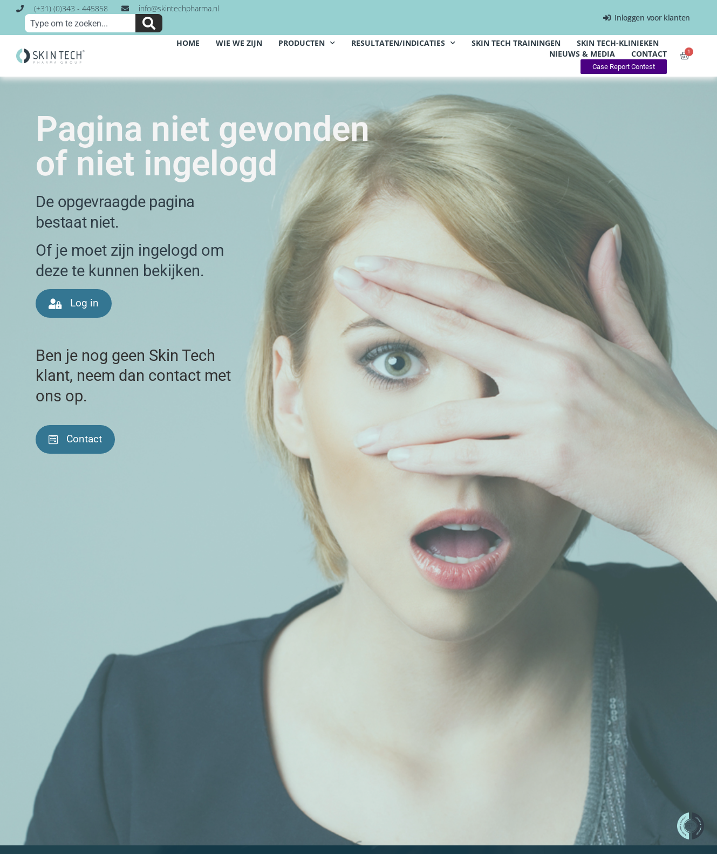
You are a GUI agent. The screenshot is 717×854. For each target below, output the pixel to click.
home (188, 43)
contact (649, 54)
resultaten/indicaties (403, 43)
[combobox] (80, 23)
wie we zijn (239, 43)
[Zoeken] (148, 23)
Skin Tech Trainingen (516, 43)
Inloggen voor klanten (646, 17)
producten (306, 43)
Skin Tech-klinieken (618, 43)
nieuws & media (582, 54)
